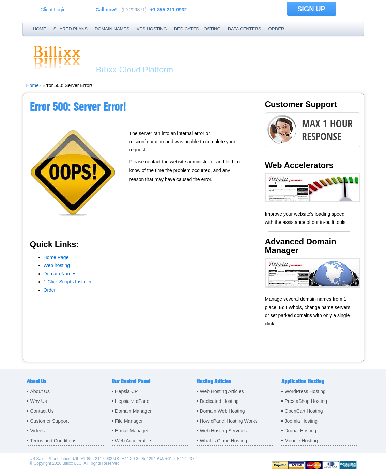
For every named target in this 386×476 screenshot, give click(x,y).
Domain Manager (133, 411)
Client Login (53, 9)
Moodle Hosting (301, 440)
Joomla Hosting (301, 421)
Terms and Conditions (53, 440)
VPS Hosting (152, 28)
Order (276, 28)
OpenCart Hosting (304, 411)
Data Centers (244, 28)
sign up (311, 9)
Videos (37, 430)
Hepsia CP (126, 391)
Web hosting (57, 265)
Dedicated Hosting (197, 28)
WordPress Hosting (305, 391)
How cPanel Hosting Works (229, 421)
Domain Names (112, 28)
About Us (40, 391)
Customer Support (49, 421)
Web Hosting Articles (222, 391)
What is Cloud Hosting (223, 440)
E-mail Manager (132, 430)
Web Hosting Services (223, 430)
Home (39, 28)
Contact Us (42, 411)
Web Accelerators (133, 440)
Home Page (56, 257)
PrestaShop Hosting (306, 401)
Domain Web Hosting (222, 411)
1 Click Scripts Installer (68, 281)
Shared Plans (70, 28)
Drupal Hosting (300, 430)
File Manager (129, 421)
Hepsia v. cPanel (133, 401)
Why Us (38, 401)
